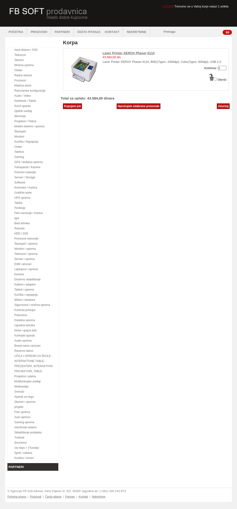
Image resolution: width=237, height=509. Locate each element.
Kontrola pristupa (24, 310)
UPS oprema (22, 197)
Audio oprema (23, 340)
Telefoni (19, 152)
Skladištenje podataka (27, 432)
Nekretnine (98, 496)
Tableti (18, 203)
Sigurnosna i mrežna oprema (32, 305)
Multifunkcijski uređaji (27, 381)
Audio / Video (22, 95)
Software (19, 182)
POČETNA (18, 32)
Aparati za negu (24, 396)
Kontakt (83, 496)
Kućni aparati (22, 106)
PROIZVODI (41, 32)
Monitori (19, 136)
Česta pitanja (53, 496)
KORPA (167, 6)
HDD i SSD (21, 233)
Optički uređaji (23, 111)
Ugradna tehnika (24, 325)
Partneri (70, 496)
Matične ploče (22, 85)
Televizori (20, 55)
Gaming (19, 157)
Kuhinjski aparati (24, 335)
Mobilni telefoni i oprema (29, 126)
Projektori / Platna (25, 121)
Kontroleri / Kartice (25, 187)
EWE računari (22, 264)
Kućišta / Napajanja (26, 141)
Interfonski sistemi (25, 427)
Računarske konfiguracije (30, 90)
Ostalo (18, 70)
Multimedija (21, 386)
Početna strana (16, 496)
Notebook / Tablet (25, 100)
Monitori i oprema (25, 248)
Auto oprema (22, 417)
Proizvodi (35, 496)
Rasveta (19, 228)
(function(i (20, 442)
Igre (16, 218)
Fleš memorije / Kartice (28, 213)
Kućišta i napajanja (26, 294)
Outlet (18, 146)
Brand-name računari (27, 345)
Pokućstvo (20, 315)
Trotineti (19, 437)
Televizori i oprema (25, 254)
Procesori (20, 80)
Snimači (19, 391)
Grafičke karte (23, 192)
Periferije (19, 208)
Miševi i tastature (24, 299)
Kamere (19, 274)
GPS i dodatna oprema (28, 162)
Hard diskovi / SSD (26, 49)
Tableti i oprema (24, 289)
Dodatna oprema (24, 320)
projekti (18, 407)
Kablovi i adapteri (25, 284)
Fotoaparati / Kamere (27, 167)
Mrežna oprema (24, 65)
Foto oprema (22, 412)
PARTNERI (64, 32)
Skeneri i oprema (24, 401)
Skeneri (19, 60)
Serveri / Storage (24, 177)
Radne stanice (23, 75)
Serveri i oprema (24, 259)
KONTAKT (114, 32)
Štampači (20, 131)
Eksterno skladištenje (27, 279)
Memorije (20, 116)
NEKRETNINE (138, 32)
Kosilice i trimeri (24, 458)
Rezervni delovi (23, 350)
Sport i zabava (23, 453)
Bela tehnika (22, 223)
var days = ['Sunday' (26, 447)
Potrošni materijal (25, 172)
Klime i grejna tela (25, 330)
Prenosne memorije (26, 238)
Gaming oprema (24, 422)
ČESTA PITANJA (89, 32)
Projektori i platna (25, 376)
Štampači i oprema (25, 243)
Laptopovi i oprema (26, 269)
